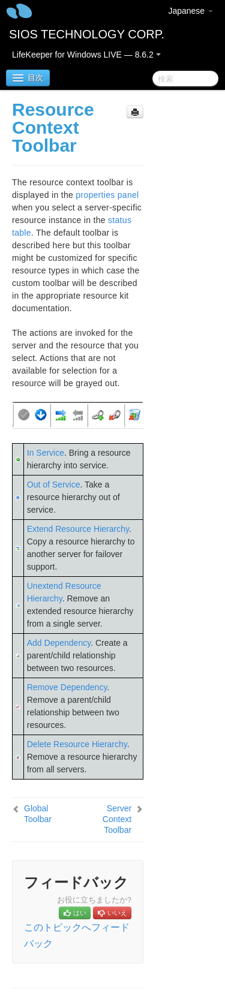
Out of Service (53, 484)
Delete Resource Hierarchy (77, 744)
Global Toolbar (38, 814)
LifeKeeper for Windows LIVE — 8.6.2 (86, 54)
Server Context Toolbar (117, 819)
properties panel (107, 195)
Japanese (190, 11)
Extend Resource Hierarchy (78, 529)
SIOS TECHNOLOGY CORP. (86, 34)
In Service (45, 453)
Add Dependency (59, 643)
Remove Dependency (67, 687)
